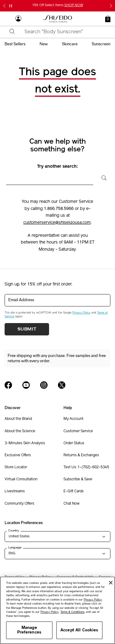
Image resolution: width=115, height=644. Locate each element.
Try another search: (57, 166)
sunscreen (101, 44)
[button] (107, 18)
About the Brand (18, 419)
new (44, 44)
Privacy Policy (81, 312)
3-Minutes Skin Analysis (25, 443)
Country (13, 530)
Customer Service (78, 431)
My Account (73, 419)
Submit (26, 329)
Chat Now (71, 504)
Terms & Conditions (72, 612)
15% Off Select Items (57, 5)
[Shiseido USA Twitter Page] (61, 385)
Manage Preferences (29, 630)
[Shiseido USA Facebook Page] (8, 385)
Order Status (73, 443)
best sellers (15, 44)
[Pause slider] (10, 5)
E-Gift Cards (73, 491)
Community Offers (19, 504)
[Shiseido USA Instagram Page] (44, 385)
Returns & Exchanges (81, 455)
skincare (70, 44)
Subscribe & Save (77, 479)
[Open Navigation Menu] (8, 19)
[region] (57, 610)
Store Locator (16, 467)
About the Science (20, 431)
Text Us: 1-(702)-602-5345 (86, 467)
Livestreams (15, 491)
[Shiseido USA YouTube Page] (26, 385)
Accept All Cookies (79, 630)
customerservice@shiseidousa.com (57, 222)
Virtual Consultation (21, 479)
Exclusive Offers (18, 455)
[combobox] (63, 32)
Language (14, 547)
